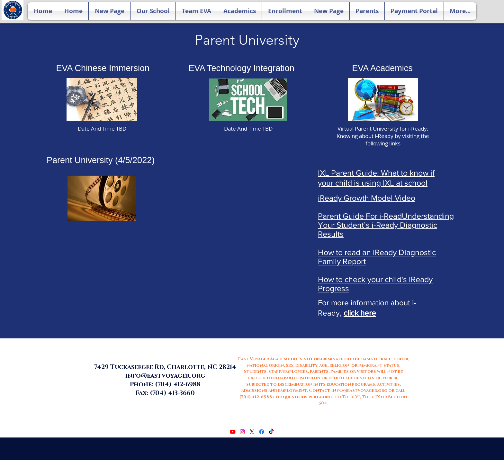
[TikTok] (271, 431)
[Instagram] (242, 431)
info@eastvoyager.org (165, 376)
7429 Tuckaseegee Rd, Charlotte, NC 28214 (165, 367)
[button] (153, 11)
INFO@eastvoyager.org (359, 390)
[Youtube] (233, 431)
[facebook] (261, 431)
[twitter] (252, 431)
